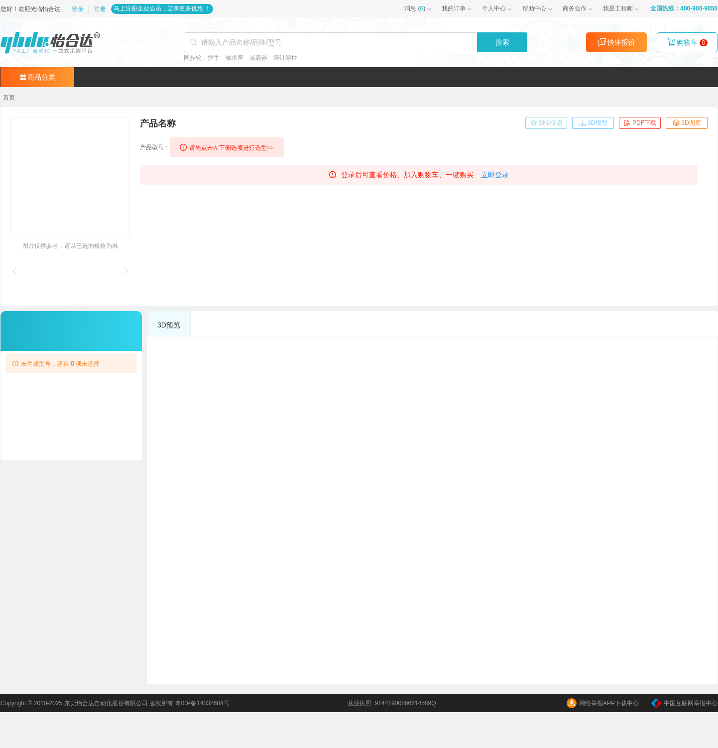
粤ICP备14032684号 (202, 703)
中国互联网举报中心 (684, 703)
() (414, 8)
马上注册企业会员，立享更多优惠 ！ (162, 8)
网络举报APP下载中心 (603, 703)
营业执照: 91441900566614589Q (392, 703)
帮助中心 (534, 8)
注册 (100, 8)
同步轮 (192, 57)
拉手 (213, 57)
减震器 (258, 57)
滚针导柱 (285, 57)
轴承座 (234, 57)
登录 (78, 8)
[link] (8, 97)
